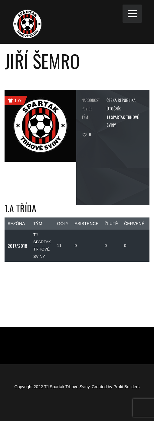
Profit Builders (126, 386)
